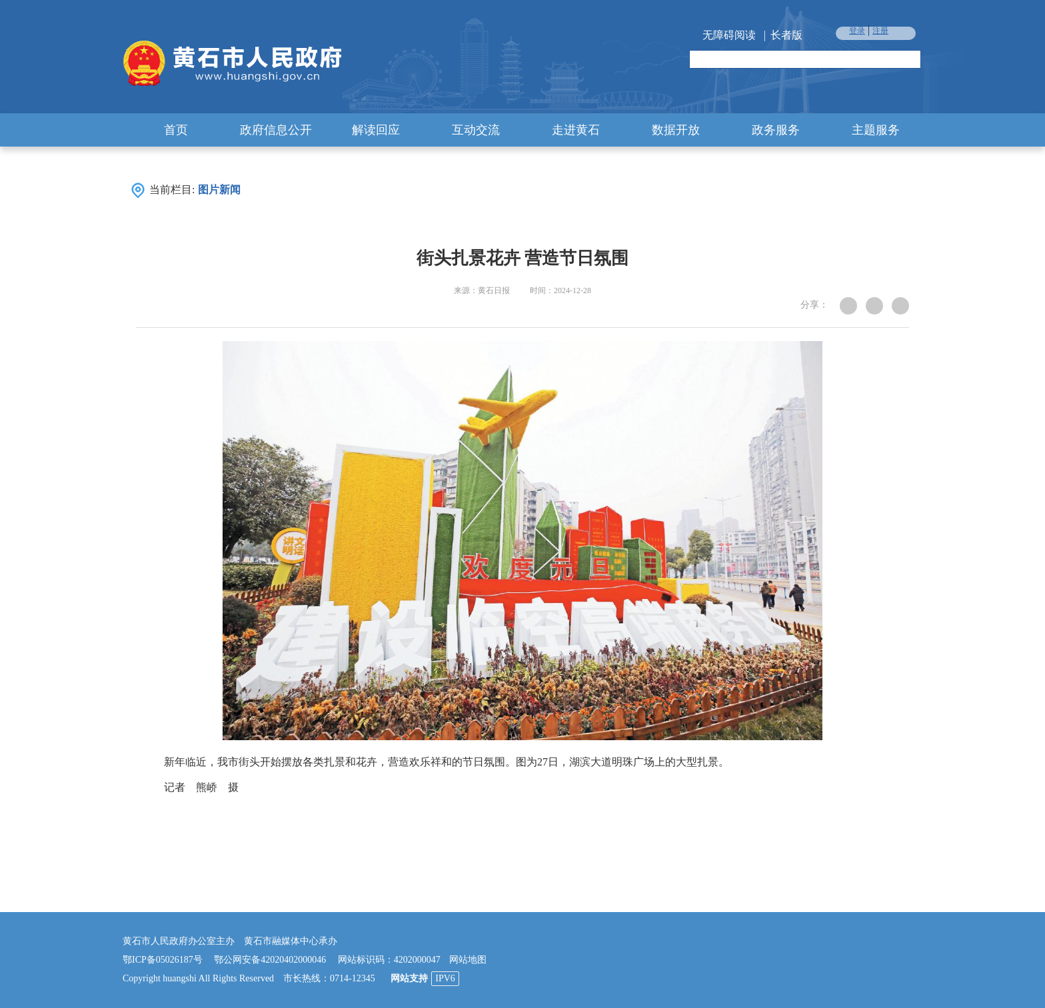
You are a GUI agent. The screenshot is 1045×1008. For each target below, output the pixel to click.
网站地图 (468, 960)
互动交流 (476, 130)
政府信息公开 (276, 130)
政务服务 (776, 130)
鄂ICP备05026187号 (163, 960)
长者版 (786, 35)
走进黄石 (576, 130)
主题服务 (876, 130)
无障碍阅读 (729, 35)
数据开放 (676, 130)
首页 (176, 130)
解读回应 (376, 130)
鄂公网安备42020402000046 (270, 960)
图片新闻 (219, 189)
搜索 (910, 60)
